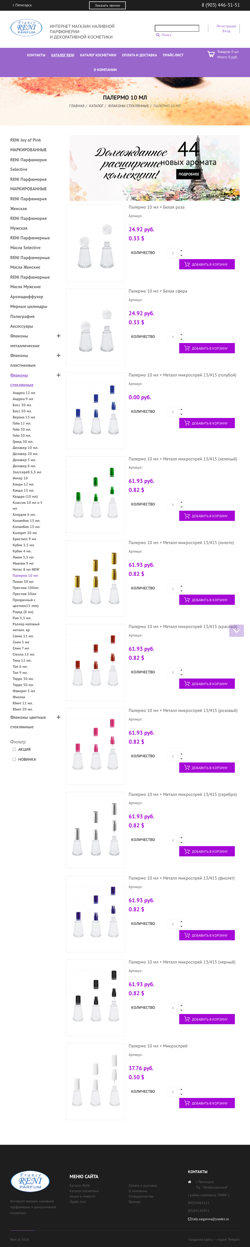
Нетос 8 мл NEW (26, 569)
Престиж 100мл (26, 587)
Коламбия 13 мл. (27, 520)
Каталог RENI (80, 1185)
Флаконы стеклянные (128, 105)
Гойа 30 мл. (22, 429)
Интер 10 (20, 478)
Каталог (96, 105)
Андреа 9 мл (23, 398)
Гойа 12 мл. (22, 423)
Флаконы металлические (25, 340)
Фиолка (19, 697)
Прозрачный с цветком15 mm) (26, 603)
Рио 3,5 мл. (22, 618)
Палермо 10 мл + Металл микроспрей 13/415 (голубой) (182, 375)
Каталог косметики (84, 1191)
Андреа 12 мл (24, 392)
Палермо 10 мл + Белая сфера (158, 291)
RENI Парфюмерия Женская (28, 203)
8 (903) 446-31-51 (221, 5)
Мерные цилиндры (28, 306)
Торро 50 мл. (23, 684)
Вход (226, 31)
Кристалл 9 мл (24, 539)
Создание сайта (200, 1239)
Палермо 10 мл (25, 575)
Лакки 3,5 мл (23, 557)
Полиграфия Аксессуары (22, 321)
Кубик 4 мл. (22, 551)
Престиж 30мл (24, 593)
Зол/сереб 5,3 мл (27, 472)
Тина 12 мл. (22, 660)
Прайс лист (78, 1201)
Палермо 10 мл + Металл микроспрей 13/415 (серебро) (183, 794)
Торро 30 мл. (23, 678)
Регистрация (226, 26)
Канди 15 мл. (23, 490)
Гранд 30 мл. (23, 441)
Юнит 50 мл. (23, 709)
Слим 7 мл (21, 648)
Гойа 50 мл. (22, 435)
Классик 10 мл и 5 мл (27, 505)
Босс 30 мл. (22, 405)
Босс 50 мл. (22, 411)
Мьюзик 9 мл (23, 563)
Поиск (166, 34)
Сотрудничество (141, 1196)
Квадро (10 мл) (25, 496)
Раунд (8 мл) (23, 611)
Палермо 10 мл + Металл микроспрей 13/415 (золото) (181, 542)
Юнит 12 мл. (23, 703)
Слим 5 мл (21, 642)
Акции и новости (82, 1196)
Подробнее (189, 174)
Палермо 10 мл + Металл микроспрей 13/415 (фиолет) (182, 878)
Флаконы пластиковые (23, 360)
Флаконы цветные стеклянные (28, 722)
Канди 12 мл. (23, 484)
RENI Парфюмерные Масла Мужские (30, 282)
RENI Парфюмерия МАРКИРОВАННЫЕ (28, 184)
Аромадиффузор (26, 296)
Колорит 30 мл (25, 532)
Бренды (134, 1201)
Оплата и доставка (143, 1185)
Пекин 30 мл (23, 581)
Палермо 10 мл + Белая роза (157, 207)
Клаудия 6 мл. (24, 514)
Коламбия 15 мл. (27, 526)
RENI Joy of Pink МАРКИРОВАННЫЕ (28, 144)
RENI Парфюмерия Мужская (28, 223)
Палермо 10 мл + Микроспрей (158, 1046)
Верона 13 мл (24, 417)
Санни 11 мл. (23, 636)
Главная (76, 105)
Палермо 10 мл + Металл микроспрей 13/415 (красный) (183, 626)
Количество (143, 252)
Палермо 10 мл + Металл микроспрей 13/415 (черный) (182, 962)
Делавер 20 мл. (25, 453)
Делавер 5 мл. (24, 459)
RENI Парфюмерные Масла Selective (30, 242)
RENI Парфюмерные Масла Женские (30, 262)
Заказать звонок (107, 5)
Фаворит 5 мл (24, 691)
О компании (138, 1191)
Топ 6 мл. (20, 666)
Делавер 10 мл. (25, 447)
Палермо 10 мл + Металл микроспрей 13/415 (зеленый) (183, 459)
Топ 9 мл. (20, 672)
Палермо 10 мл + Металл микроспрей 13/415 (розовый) (183, 710)
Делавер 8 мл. (24, 466)
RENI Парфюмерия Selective (28, 164)
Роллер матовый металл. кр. (26, 627)
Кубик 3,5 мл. (24, 545)
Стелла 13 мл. (24, 654)
